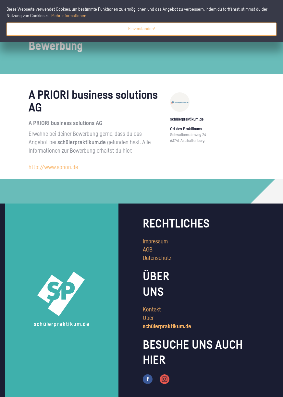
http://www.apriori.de (53, 167)
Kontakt (152, 310)
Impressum (155, 242)
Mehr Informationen (68, 16)
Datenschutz (157, 258)
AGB (148, 250)
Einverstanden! (141, 29)
